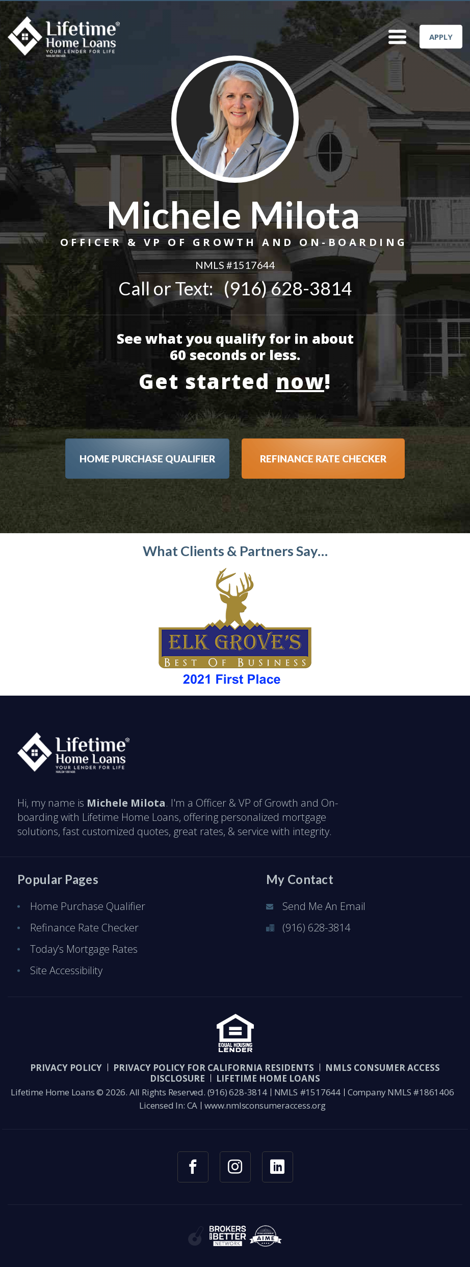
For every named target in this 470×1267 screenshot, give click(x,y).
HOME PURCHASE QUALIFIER (147, 458)
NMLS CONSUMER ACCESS (382, 1067)
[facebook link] (192, 1166)
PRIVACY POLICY (66, 1067)
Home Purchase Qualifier (87, 906)
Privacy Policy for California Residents (213, 1067)
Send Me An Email (323, 906)
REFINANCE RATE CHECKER (323, 458)
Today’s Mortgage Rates (84, 949)
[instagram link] (235, 1166)
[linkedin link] (277, 1166)
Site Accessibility (66, 970)
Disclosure (177, 1078)
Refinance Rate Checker (84, 927)
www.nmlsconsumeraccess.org (265, 1105)
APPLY (441, 37)
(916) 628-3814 (288, 288)
